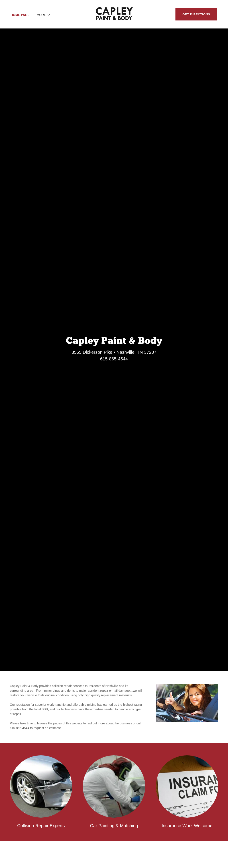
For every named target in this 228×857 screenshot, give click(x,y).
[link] (114, 14)
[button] (44, 15)
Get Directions (196, 14)
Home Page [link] (20, 15)
